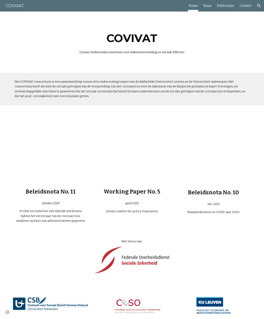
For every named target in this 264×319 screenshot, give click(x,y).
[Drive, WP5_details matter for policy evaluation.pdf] (132, 147)
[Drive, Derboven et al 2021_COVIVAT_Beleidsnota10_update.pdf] (213, 148)
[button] (259, 6)
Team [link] (207, 6)
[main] (132, 42)
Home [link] (193, 6)
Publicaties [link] (225, 6)
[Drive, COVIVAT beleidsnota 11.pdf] (50, 147)
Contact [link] (246, 6)
